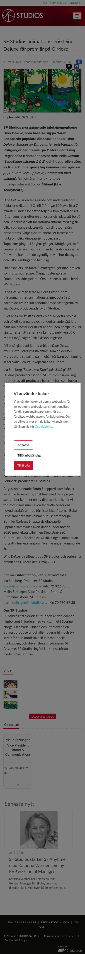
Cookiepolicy (43, 426)
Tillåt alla (23, 465)
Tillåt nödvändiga (29, 455)
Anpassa (23, 445)
